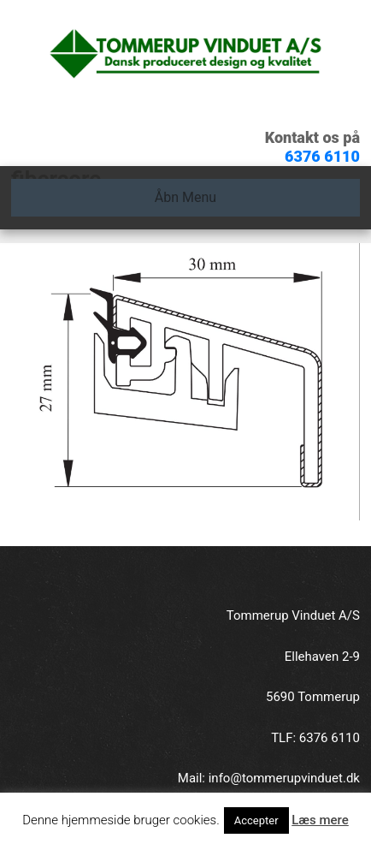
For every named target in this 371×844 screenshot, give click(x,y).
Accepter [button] (256, 820)
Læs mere (320, 820)
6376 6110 (322, 156)
